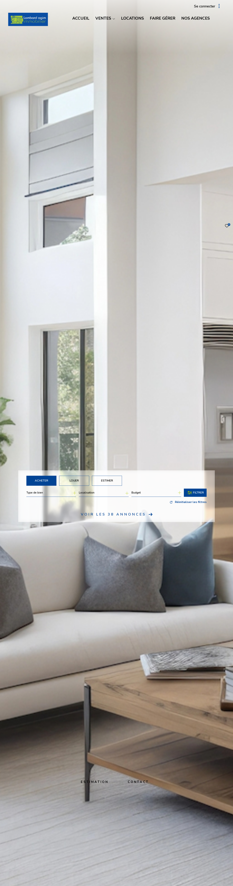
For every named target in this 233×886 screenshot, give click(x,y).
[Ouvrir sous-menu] (113, 18)
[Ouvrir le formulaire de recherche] (195, 493)
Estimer (107, 481)
